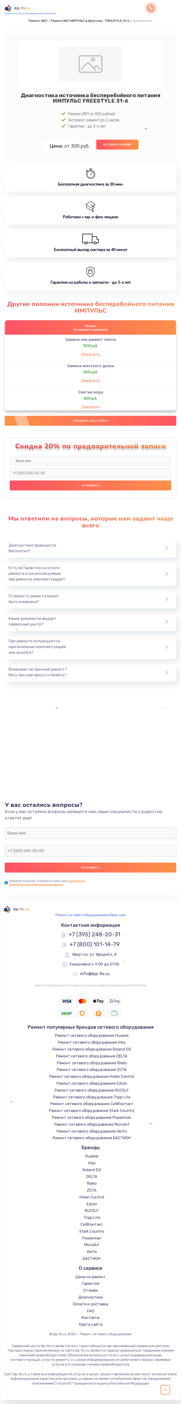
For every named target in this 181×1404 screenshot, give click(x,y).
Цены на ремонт (90, 1280)
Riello (92, 1187)
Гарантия (90, 1287)
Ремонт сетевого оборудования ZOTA (92, 1073)
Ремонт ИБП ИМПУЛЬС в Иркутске (76, 21)
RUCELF (92, 1214)
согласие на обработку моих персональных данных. (47, 886)
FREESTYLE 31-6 (117, 21)
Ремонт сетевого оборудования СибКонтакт (91, 1107)
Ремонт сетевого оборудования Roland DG (91, 1053)
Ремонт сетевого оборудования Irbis (91, 1046)
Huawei (91, 1160)
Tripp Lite (92, 1221)
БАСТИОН (92, 1262)
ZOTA (92, 1194)
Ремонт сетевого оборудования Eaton (91, 1087)
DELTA (91, 1180)
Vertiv (92, 1255)
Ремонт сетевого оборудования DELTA (91, 1060)
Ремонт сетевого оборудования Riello (92, 1066)
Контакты (90, 1321)
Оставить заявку (117, 144)
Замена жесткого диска (90, 367)
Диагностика (90, 1301)
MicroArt (91, 1248)
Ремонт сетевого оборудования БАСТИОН (92, 1141)
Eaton (92, 1207)
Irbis (91, 1167)
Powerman (91, 1241)
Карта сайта (90, 1328)
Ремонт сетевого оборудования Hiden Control (91, 1080)
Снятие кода (90, 394)
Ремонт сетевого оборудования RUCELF (92, 1094)
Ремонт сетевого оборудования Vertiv (91, 1135)
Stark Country (91, 1235)
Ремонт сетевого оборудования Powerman (91, 1121)
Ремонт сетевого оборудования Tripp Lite (91, 1100)
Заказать (90, 356)
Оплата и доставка (90, 1308)
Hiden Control (91, 1201)
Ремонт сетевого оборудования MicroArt (92, 1128)
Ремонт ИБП (38, 21)
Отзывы (90, 1294)
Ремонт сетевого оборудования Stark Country (92, 1114)
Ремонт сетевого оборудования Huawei (92, 1039)
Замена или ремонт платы (90, 341)
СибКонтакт (91, 1228)
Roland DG (92, 1173)
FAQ (90, 1314)
